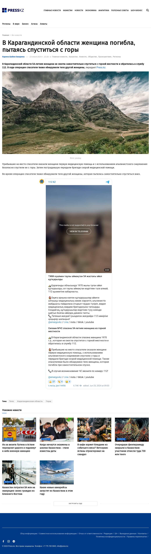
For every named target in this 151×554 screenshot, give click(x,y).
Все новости (17, 35)
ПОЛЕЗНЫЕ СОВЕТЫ (120, 10)
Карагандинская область (30, 401)
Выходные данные (128, 533)
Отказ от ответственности (90, 533)
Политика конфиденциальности (111, 537)
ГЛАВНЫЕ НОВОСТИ (52, 10)
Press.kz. (101, 67)
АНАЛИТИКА (103, 10)
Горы (48, 401)
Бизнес (25, 24)
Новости (83, 57)
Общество (92, 57)
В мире (16, 24)
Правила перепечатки (137, 537)
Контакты (142, 533)
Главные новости (60, 57)
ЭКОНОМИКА (90, 10)
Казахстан (73, 57)
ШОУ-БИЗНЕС (136, 10)
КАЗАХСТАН (67, 10)
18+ (116, 533)
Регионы (6, 24)
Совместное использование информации (58, 533)
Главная (5, 35)
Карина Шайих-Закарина (13, 57)
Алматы (43, 24)
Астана (34, 24)
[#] (13, 9)
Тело (11, 401)
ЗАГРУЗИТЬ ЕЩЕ (75, 504)
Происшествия (105, 57)
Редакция (108, 533)
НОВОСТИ (79, 10)
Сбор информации (29, 533)
